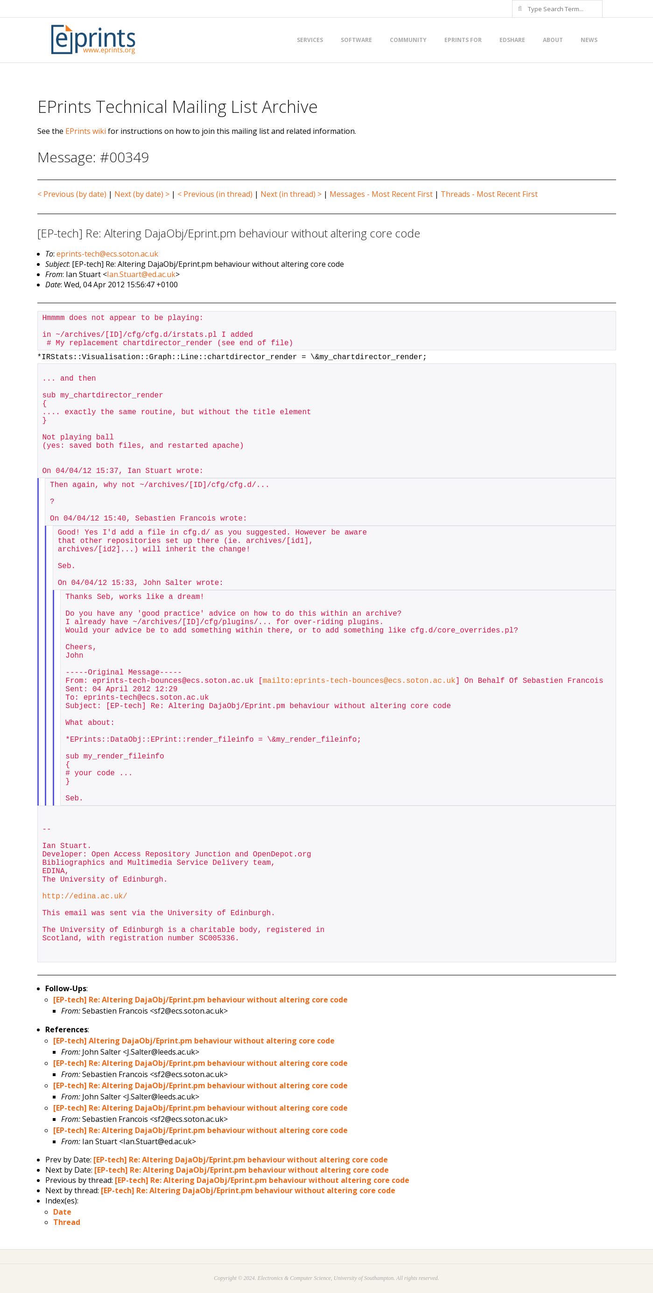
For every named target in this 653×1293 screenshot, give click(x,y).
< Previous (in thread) (215, 194)
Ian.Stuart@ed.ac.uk (141, 274)
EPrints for (463, 40)
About (553, 40)
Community (408, 40)
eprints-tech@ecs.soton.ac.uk (107, 254)
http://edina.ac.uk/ (84, 896)
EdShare (512, 40)
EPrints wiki (85, 131)
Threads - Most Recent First (489, 194)
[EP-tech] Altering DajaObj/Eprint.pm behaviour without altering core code (194, 1041)
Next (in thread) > (291, 194)
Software (356, 40)
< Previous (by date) (71, 194)
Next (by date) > (141, 194)
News (589, 40)
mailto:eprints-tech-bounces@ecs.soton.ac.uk (359, 681)
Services (310, 40)
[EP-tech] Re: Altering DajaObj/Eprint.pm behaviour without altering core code (200, 999)
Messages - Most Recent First (381, 194)
